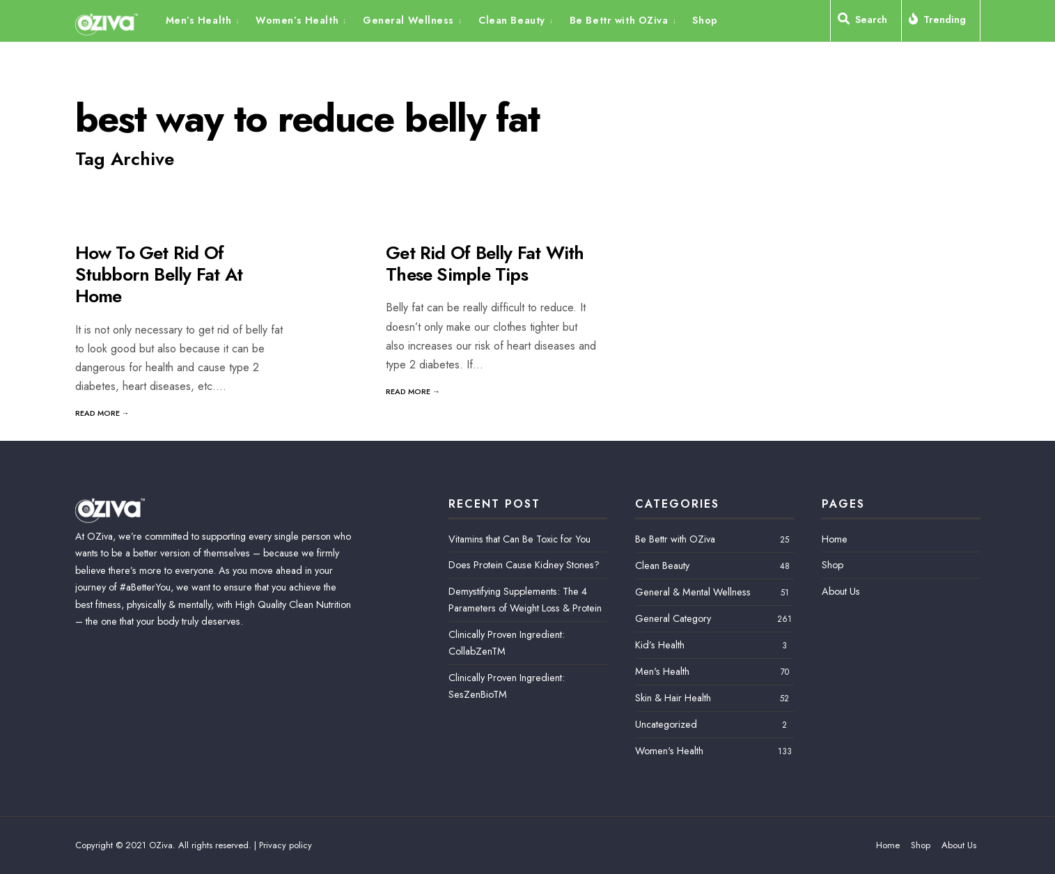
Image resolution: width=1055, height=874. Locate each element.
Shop (704, 20)
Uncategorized (666, 724)
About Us (841, 591)
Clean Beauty (511, 20)
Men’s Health (199, 20)
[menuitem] (207, 19)
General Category (673, 618)
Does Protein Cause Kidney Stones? (524, 565)
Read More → (102, 413)
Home (834, 539)
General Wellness (408, 20)
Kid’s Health (660, 645)
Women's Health (669, 751)
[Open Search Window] (866, 22)
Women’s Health (297, 20)
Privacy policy (285, 845)
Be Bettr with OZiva (619, 20)
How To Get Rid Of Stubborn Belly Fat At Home (159, 274)
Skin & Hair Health (673, 698)
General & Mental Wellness (693, 592)
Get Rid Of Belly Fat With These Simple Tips (485, 264)
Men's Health (662, 671)
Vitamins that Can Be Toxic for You (519, 539)
